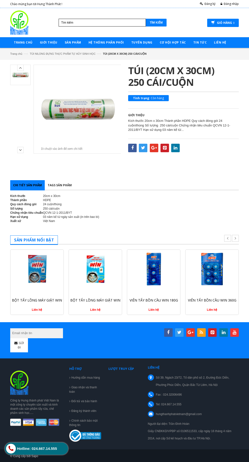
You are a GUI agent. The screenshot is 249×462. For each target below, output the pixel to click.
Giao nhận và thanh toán (83, 389)
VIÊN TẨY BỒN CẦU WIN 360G (212, 300)
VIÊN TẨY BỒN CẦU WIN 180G (154, 300)
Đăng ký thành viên (84, 411)
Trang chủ (16, 53)
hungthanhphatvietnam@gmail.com (179, 414)
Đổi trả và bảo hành (84, 401)
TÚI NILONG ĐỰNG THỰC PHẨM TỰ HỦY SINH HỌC (62, 53)
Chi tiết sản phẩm (27, 185)
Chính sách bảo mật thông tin (83, 423)
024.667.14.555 (171, 404)
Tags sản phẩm (60, 185)
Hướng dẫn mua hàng (85, 377)
